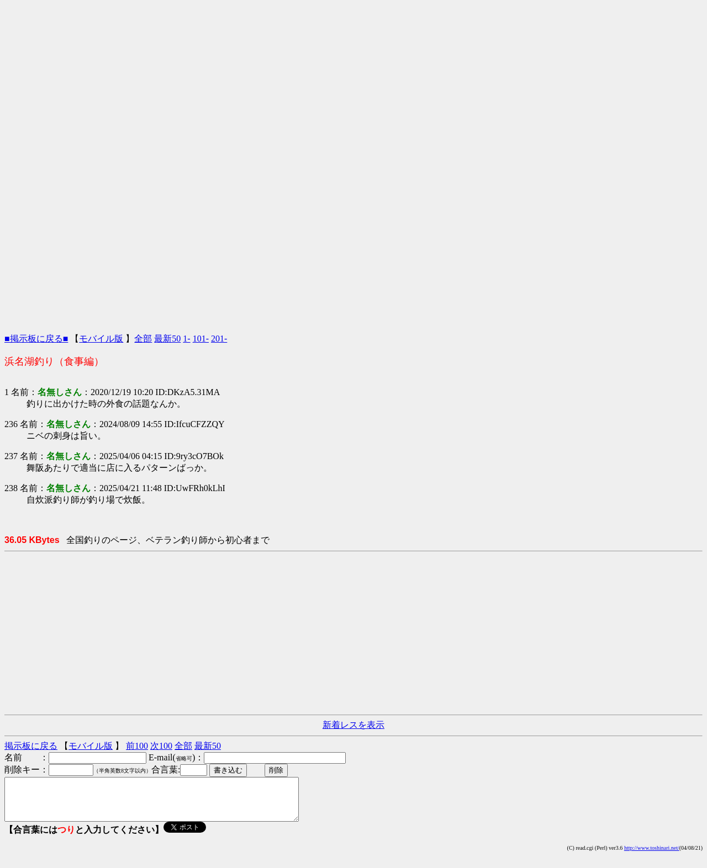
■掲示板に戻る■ (36, 338)
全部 (143, 338)
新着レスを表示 (353, 724)
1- (186, 338)
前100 (137, 745)
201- (219, 338)
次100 (161, 745)
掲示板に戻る (30, 745)
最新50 (167, 338)
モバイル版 (101, 338)
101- (201, 338)
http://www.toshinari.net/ (651, 856)
